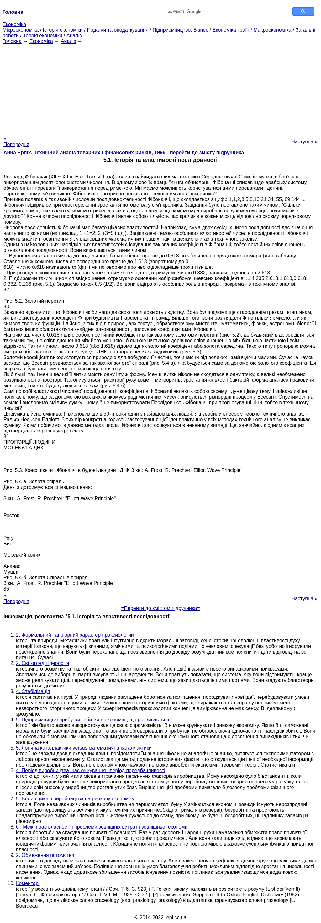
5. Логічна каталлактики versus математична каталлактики (84, 748)
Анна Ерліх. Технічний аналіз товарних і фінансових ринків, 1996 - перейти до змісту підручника (123, 152)
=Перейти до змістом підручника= (160, 608)
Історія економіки (63, 30)
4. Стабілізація (33, 691)
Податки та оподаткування (117, 30)
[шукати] (226, 11)
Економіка (14, 24)
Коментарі (27, 883)
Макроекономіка (273, 30)
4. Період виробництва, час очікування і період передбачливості (90, 770)
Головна (12, 41)
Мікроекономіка (21, 30)
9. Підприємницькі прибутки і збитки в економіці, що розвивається (92, 719)
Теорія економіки (42, 35)
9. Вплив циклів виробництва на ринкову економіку (75, 798)
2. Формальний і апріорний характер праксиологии (75, 635)
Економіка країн (231, 30)
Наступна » (304, 141)
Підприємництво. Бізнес (180, 30)
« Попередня (16, 141)
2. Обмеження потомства (45, 855)
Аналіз (74, 35)
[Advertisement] (160, 88)
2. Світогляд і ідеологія (42, 663)
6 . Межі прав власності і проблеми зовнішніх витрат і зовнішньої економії (101, 827)
